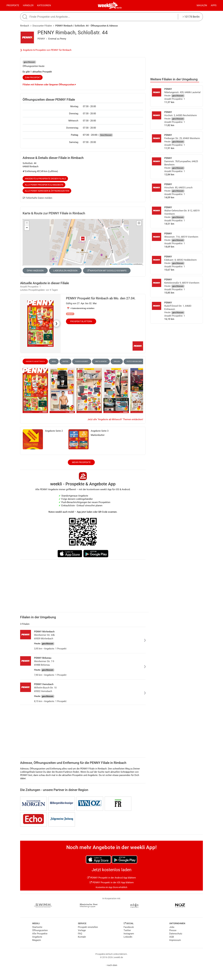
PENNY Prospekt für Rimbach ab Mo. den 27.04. (101, 298)
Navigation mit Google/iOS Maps (106, 270)
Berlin (119, 8)
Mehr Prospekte (81, 462)
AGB (171, 936)
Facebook (129, 927)
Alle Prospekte (39, 933)
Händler (28, 5)
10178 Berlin (191, 16)
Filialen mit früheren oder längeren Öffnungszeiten (49, 84)
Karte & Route (54, 213)
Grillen (117, 361)
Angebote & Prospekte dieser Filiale (45, 178)
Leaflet (113, 264)
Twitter (127, 930)
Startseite (37, 927)
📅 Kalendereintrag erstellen (80, 308)
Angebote (37, 936)
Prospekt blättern (81, 321)
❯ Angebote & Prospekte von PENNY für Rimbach (45, 50)
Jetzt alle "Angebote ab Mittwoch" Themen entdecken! (115, 419)
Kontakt (82, 936)
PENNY (41, 38)
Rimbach (24, 25)
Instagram (129, 933)
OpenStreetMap (126, 264)
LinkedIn (128, 936)
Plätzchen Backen (134, 361)
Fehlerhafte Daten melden (37, 198)
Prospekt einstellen (88, 927)
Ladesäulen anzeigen (65, 270)
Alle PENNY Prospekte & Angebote (44, 185)
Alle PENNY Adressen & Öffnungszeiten (47, 191)
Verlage (82, 930)
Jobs (171, 927)
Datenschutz (175, 933)
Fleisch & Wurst (81, 361)
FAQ (80, 933)
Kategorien (44, 5)
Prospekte (13, 5)
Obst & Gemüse (101, 361)
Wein (54, 361)
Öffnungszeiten (40, 930)
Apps (213, 5)
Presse (172, 930)
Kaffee (65, 361)
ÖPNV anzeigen (35, 270)
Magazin (202, 5)
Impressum (175, 940)
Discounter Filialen (42, 25)
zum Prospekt (33, 77)
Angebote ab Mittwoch (35, 361)
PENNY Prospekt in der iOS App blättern (112, 882)
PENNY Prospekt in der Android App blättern (111, 877)
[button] (139, 223)
